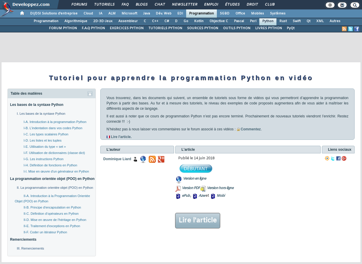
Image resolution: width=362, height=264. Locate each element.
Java (146, 14)
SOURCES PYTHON (202, 28)
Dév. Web (163, 14)
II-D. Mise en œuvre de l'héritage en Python (55, 220)
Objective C (218, 21)
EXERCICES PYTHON (127, 28)
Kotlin (199, 21)
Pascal (239, 21)
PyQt (290, 28)
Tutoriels (104, 4)
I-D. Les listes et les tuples (42, 140)
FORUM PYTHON (63, 28)
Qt (308, 21)
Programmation (201, 14)
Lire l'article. (121, 137)
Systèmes (278, 14)
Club (269, 4)
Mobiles (257, 14)
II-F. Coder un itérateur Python (45, 232)
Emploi (210, 4)
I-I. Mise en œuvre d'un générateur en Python (56, 171)
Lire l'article (197, 220)
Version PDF (191, 188)
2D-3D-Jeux (102, 21)
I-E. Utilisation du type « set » (45, 146)
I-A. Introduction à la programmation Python (55, 122)
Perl (253, 21)
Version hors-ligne (220, 188)
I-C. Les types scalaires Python (46, 134)
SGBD (225, 14)
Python (267, 21)
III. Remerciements (30, 248)
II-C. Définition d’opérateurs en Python (51, 213)
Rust (283, 21)
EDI (180, 14)
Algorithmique (75, 21)
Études (232, 4)
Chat (159, 4)
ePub (186, 196)
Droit (252, 4)
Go (186, 21)
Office (240, 14)
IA (100, 14)
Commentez (249, 129)
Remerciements (23, 239)
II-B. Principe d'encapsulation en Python (52, 207)
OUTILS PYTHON (236, 28)
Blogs (141, 4)
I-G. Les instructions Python (43, 159)
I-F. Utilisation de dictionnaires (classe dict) (54, 153)
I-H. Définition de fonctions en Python (50, 165)
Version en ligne (194, 178)
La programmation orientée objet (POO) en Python (52, 179)
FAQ (125, 4)
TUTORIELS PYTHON (165, 28)
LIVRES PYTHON (268, 28)
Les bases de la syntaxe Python (36, 105)
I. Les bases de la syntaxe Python (41, 113)
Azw (202, 196)
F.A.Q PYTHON (93, 28)
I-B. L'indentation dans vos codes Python (53, 128)
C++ (155, 21)
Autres (335, 21)
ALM (112, 14)
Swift (297, 21)
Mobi (221, 196)
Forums (79, 4)
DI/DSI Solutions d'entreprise (54, 14)
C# (166, 21)
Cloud (88, 14)
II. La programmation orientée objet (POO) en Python (55, 187)
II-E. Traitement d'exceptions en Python (52, 226)
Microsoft (129, 14)
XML (320, 21)
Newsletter (184, 4)
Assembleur (128, 21)
